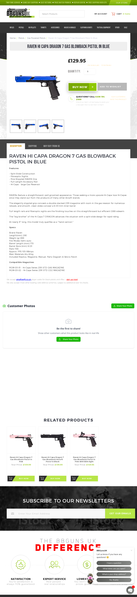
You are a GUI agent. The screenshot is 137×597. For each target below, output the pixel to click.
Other (118, 28)
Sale (125, 28)
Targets (44, 28)
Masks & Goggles (71, 28)
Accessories (56, 28)
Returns (78, 585)
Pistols (22, 28)
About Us (78, 576)
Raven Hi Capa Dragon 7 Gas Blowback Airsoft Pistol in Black (52, 422)
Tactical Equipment (105, 28)
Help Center (55, 576)
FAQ (51, 580)
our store (120, 3)
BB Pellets (33, 28)
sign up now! (72, 279)
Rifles (13, 28)
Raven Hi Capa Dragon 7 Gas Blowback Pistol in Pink (21, 422)
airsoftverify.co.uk (23, 279)
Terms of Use (80, 580)
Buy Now (24, 441)
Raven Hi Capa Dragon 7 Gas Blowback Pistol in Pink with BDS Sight (84, 422)
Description (16, 146)
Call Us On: (12, 584)
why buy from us (51, 146)
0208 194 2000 (25, 584)
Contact (53, 585)
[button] (130, 590)
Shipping (32, 146)
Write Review (106, 65)
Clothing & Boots (87, 28)
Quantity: (74, 71)
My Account (101, 14)
